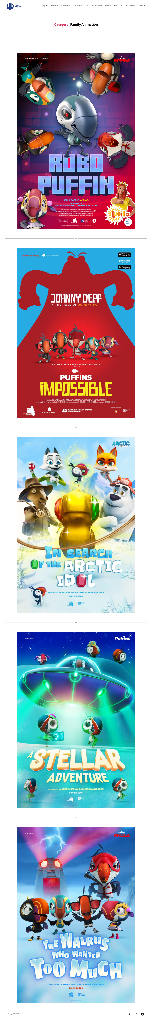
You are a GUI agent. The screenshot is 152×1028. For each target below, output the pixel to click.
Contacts (142, 7)
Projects (44, 7)
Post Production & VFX (113, 7)
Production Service (81, 7)
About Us (54, 7)
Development (97, 7)
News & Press (130, 7)
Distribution (65, 7)
